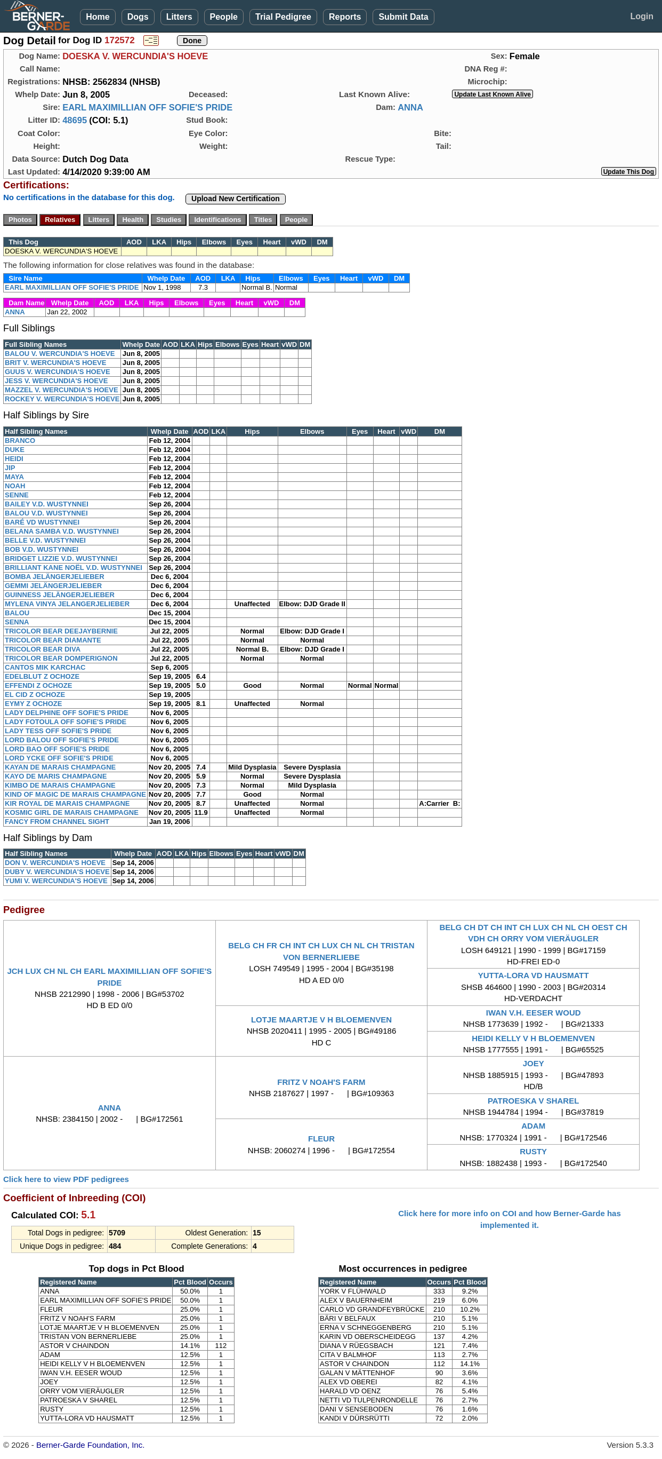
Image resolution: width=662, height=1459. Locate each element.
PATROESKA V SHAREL (533, 1100)
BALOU (17, 613)
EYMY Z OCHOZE (33, 704)
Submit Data (403, 16)
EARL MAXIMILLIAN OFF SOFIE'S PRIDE (147, 107)
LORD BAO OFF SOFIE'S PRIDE (57, 749)
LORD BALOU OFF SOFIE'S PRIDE (62, 740)
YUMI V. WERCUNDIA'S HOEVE (56, 881)
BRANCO (20, 441)
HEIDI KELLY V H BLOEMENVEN (533, 1038)
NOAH (15, 486)
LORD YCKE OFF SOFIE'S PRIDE (59, 758)
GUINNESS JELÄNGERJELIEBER (60, 595)
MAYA (14, 477)
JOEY (533, 1063)
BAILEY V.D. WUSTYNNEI (46, 504)
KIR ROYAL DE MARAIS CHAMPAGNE (67, 803)
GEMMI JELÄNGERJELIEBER (53, 586)
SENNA (17, 622)
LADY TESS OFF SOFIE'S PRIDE (58, 731)
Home (97, 16)
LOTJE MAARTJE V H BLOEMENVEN (321, 1019)
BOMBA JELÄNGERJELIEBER (54, 577)
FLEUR (321, 1138)
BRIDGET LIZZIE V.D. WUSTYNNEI (61, 558)
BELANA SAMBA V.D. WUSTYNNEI (62, 531)
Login (641, 16)
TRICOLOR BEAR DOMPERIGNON (61, 658)
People (224, 16)
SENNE (17, 495)
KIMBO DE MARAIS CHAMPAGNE (60, 785)
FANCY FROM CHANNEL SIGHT (57, 822)
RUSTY (533, 1151)
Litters (179, 16)
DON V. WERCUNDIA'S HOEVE (55, 863)
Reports (345, 16)
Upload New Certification (235, 198)
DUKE (15, 450)
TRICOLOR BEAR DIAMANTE (53, 640)
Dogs (138, 16)
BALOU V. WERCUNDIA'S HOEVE (60, 354)
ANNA (410, 107)
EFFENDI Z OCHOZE (38, 685)
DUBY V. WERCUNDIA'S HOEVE (57, 872)
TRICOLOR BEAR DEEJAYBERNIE (61, 631)
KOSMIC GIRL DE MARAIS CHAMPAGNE (72, 812)
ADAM (533, 1125)
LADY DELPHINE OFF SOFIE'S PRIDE (66, 713)
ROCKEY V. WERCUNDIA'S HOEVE (62, 399)
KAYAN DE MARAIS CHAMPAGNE (60, 767)
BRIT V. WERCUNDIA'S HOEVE (55, 363)
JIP (10, 468)
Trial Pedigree (283, 16)
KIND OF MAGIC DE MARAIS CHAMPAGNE (75, 794)
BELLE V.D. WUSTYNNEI (45, 540)
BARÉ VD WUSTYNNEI (42, 522)
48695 (74, 120)
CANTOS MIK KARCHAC (45, 667)
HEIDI (14, 459)
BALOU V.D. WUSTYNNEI (46, 513)
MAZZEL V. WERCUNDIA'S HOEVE (61, 390)
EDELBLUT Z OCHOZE (42, 676)
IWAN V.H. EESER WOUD (533, 1012)
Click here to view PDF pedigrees (66, 1179)
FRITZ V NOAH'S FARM (321, 1082)
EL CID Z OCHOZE (35, 695)
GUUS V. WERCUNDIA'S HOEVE (57, 372)
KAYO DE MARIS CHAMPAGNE (56, 776)
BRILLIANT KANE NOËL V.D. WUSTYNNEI (73, 568)
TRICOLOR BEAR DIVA (42, 649)
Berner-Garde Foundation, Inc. (90, 1444)
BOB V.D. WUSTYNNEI (41, 549)
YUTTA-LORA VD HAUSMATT (533, 975)
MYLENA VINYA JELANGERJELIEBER (67, 604)
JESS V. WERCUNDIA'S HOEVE (56, 381)
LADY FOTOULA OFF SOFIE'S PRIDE (65, 722)
